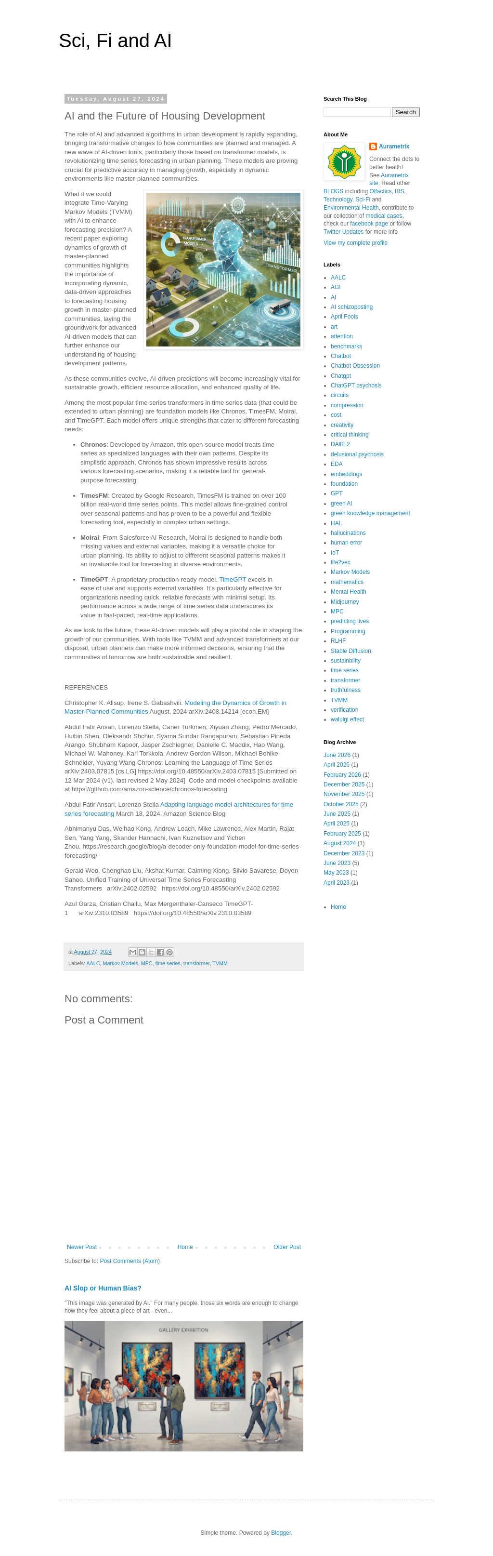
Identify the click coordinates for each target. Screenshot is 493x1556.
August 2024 (340, 843)
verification (344, 709)
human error (346, 542)
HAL (336, 523)
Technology (338, 199)
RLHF (338, 641)
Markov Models (120, 963)
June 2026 (337, 755)
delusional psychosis (357, 454)
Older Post (287, 1247)
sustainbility (346, 660)
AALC (93, 963)
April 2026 (337, 764)
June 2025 (337, 814)
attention (342, 336)
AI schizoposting (352, 307)
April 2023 (337, 882)
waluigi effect (347, 719)
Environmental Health (351, 207)
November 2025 (344, 794)
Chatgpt (341, 375)
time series (168, 963)
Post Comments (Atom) (130, 1261)
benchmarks (346, 346)
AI (333, 297)
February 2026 (342, 774)
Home (185, 1247)
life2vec (340, 562)
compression (347, 405)
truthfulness (346, 690)
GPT (337, 493)
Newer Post (82, 1247)
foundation (344, 483)
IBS (399, 191)
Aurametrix (394, 146)
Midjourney (345, 601)
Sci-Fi (363, 199)
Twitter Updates (343, 231)
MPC (147, 963)
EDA (337, 464)
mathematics (347, 582)
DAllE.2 (340, 444)
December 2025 (344, 784)
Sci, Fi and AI (115, 40)
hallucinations (348, 533)
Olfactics (380, 191)
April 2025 (337, 823)
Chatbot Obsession (355, 365)
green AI (341, 503)
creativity (342, 425)
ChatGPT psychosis (356, 385)
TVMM (220, 963)
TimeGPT (232, 579)
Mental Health (348, 591)
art (334, 326)
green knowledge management (370, 513)
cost (336, 415)
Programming (348, 631)
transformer (196, 963)
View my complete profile (356, 242)
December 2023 (344, 853)
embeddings (346, 474)
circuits (340, 395)
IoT (335, 552)
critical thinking (350, 434)
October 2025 (341, 804)
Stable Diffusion (351, 651)
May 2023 (336, 872)
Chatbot (341, 356)
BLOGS (333, 191)
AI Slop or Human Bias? (103, 1288)
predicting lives (350, 621)
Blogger (281, 1532)
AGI (336, 287)
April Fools (344, 316)
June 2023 (337, 863)
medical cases (383, 216)
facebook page (369, 223)
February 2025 (342, 833)
